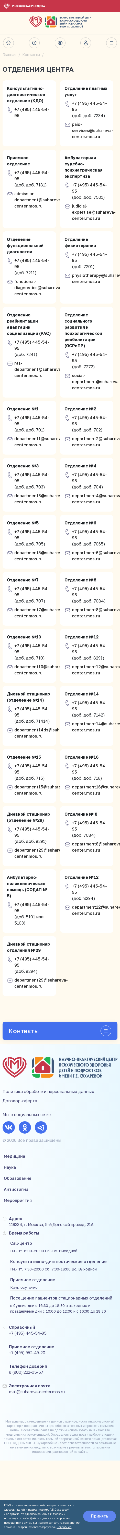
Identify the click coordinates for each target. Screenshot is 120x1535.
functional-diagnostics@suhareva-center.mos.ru (38, 287)
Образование (17, 1178)
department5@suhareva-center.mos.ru (39, 555)
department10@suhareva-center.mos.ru (41, 669)
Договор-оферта (20, 1100)
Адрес (8, 42)
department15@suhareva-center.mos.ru (41, 790)
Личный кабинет (85, 42)
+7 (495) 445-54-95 (31, 112)
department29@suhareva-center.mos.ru (41, 853)
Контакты (31, 54)
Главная (9, 54)
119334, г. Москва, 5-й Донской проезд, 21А (51, 1224)
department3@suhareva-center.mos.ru (39, 498)
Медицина (14, 1156)
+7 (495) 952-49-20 (27, 1352)
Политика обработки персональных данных (48, 1091)
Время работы (34, 42)
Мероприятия (18, 1200)
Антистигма (16, 1189)
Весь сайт (111, 42)
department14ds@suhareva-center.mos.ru (43, 733)
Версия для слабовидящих (60, 42)
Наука (10, 1167)
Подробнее (64, 1527)
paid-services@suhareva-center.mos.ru (92, 130)
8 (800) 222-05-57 (26, 1372)
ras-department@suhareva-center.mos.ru (38, 369)
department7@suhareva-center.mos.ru (39, 612)
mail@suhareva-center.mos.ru (37, 1391)
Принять (99, 1516)
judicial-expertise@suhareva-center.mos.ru (94, 212)
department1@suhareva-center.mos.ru (39, 441)
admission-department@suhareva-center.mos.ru (38, 200)
